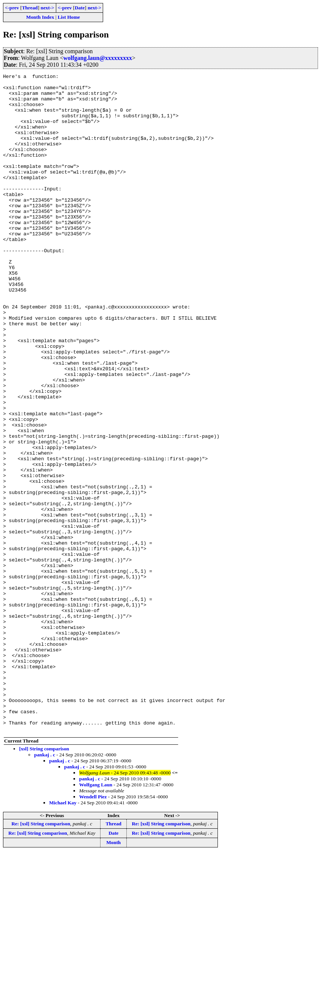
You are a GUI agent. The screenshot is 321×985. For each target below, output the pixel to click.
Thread (30, 7)
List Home (69, 17)
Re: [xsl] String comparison (40, 955)
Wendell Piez (93, 928)
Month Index (40, 17)
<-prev (12, 7)
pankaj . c (44, 886)
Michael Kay (62, 934)
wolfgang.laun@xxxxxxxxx (97, 58)
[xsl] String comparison (44, 880)
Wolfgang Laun (95, 916)
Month (113, 974)
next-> (47, 7)
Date (80, 7)
